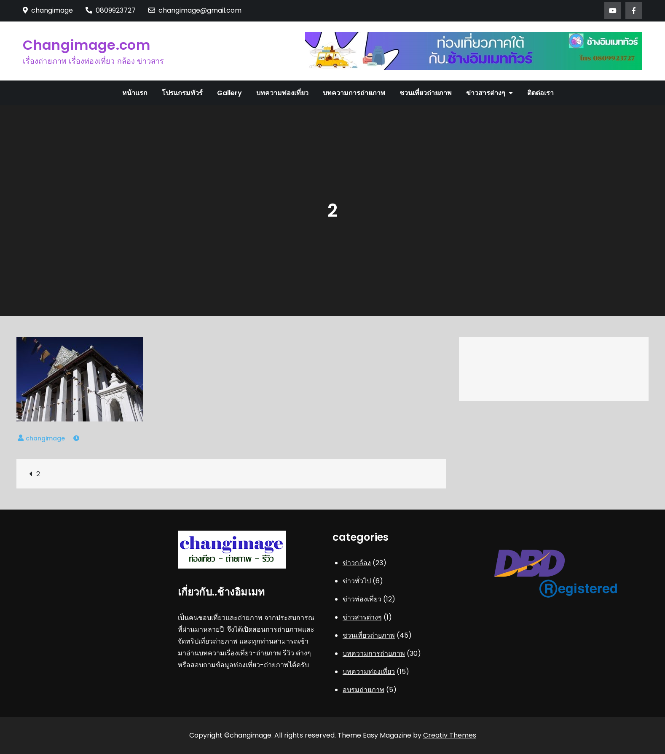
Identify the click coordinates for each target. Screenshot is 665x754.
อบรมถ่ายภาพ (363, 690)
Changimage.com (86, 44)
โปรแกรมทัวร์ (182, 93)
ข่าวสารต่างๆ (485, 93)
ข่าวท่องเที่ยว (362, 599)
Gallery (229, 93)
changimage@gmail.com (194, 10)
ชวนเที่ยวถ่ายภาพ (426, 93)
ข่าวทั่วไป (357, 581)
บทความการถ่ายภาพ (354, 93)
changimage (45, 438)
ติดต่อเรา (540, 93)
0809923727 (111, 10)
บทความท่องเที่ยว (282, 93)
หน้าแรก (134, 93)
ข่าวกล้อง (357, 563)
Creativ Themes (449, 735)
